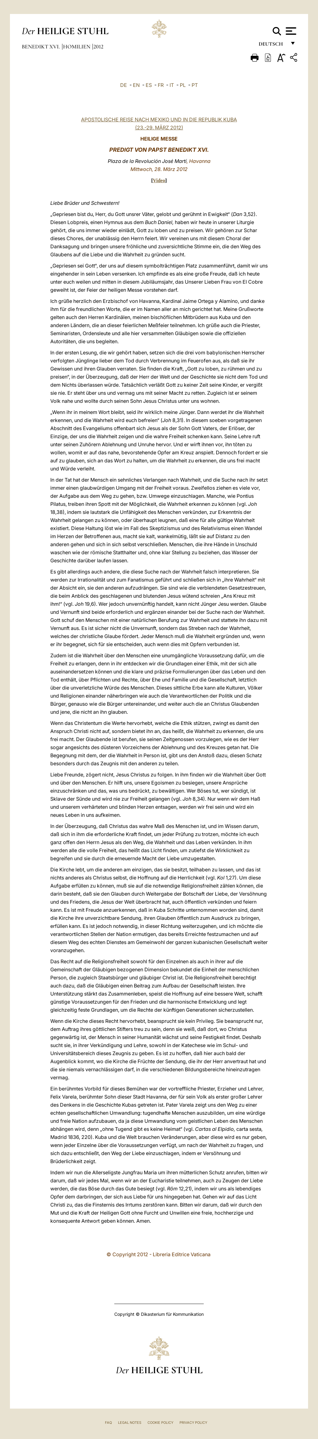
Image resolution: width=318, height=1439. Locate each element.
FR (161, 85)
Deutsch (272, 46)
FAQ (108, 1422)
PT (195, 85)
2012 (98, 46)
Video (159, 180)
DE (123, 85)
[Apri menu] (290, 31)
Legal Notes (129, 1422)
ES (149, 85)
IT (172, 85)
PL (183, 85)
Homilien (77, 46)
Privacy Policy (193, 1422)
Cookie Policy (160, 1422)
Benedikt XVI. (41, 46)
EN (136, 85)
